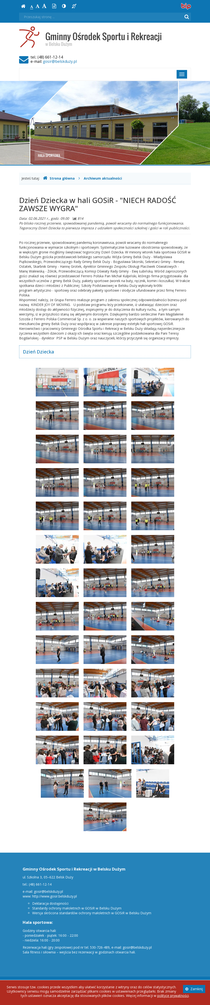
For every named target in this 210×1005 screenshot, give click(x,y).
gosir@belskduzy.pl (60, 61)
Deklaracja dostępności (50, 903)
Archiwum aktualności (103, 178)
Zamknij (194, 989)
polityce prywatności (173, 995)
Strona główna (59, 178)
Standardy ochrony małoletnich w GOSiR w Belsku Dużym (76, 908)
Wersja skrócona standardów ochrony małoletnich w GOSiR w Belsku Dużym (91, 913)
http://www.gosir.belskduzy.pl (54, 896)
